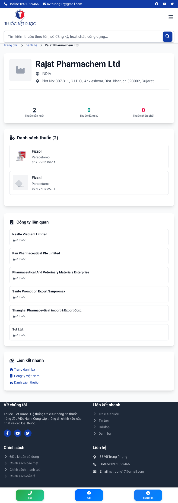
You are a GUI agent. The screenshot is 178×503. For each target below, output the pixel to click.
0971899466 (120, 464)
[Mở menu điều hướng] (170, 17)
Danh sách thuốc (23, 382)
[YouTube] (164, 4)
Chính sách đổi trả (19, 476)
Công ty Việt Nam (24, 376)
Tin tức (101, 420)
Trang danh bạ (22, 369)
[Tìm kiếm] (168, 37)
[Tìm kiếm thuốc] (89, 37)
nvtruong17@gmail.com (126, 471)
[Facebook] (157, 4)
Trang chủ (11, 45)
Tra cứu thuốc (106, 414)
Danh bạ (31, 45)
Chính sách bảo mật (21, 463)
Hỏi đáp (101, 427)
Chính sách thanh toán (23, 469)
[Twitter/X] (172, 4)
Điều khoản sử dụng (21, 456)
